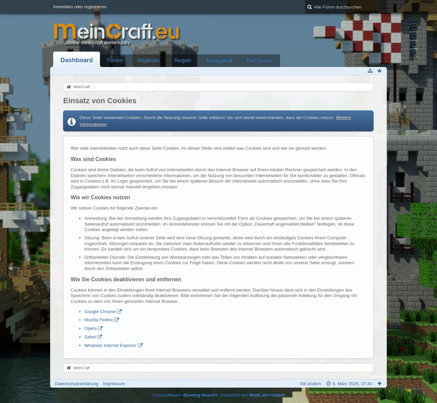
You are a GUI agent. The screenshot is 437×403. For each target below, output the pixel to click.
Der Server (260, 60)
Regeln (182, 60)
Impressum (114, 383)
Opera (90, 328)
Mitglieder (148, 60)
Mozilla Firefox (98, 319)
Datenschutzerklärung (76, 383)
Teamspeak (219, 60)
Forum (114, 60)
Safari (90, 336)
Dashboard (76, 60)
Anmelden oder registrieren (79, 6)
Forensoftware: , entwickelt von (218, 395)
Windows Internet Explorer (110, 345)
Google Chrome (100, 311)
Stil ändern (310, 383)
